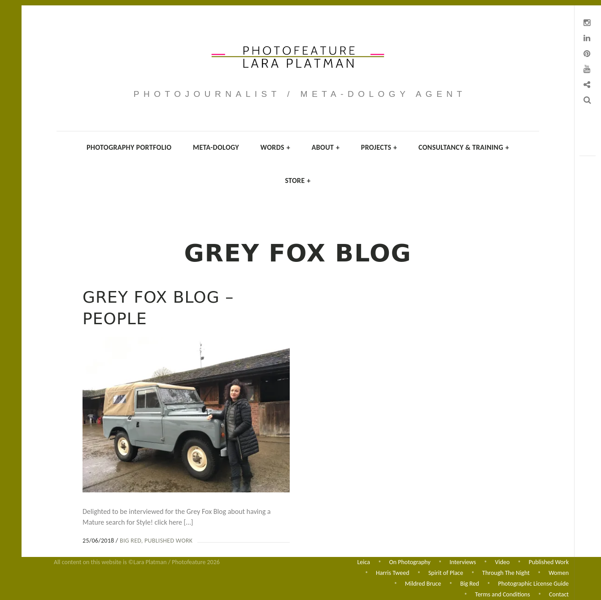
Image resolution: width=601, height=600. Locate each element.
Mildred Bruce (423, 583)
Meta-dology (216, 147)
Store (297, 180)
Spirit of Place (445, 572)
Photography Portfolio (129, 147)
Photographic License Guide (533, 583)
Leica (363, 561)
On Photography (409, 561)
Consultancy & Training (463, 147)
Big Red (130, 540)
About (326, 147)
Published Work (168, 540)
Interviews (462, 561)
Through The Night (506, 572)
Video (502, 561)
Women (559, 572)
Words (275, 147)
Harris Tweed (392, 572)
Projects (379, 147)
